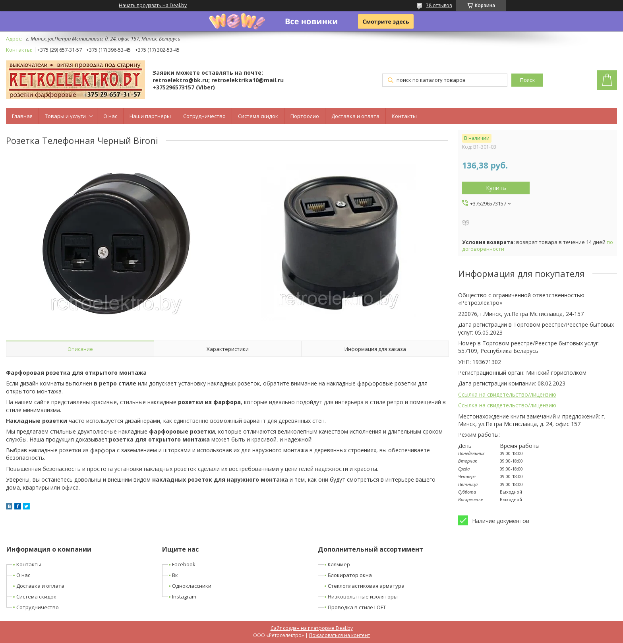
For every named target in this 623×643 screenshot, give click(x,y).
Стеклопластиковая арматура (366, 585)
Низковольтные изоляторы (363, 596)
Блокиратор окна (350, 575)
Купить (496, 188)
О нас (110, 116)
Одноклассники (191, 585)
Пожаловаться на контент (339, 635)
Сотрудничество (204, 116)
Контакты (404, 116)
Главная (22, 116)
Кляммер (339, 564)
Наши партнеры (150, 116)
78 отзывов (439, 5)
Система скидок (258, 116)
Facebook (183, 564)
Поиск (527, 80)
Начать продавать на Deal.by (153, 5)
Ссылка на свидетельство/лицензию (507, 394)
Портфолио (304, 116)
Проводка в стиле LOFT (357, 607)
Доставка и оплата (355, 116)
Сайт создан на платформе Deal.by (312, 628)
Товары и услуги (65, 116)
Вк (175, 575)
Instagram (184, 596)
